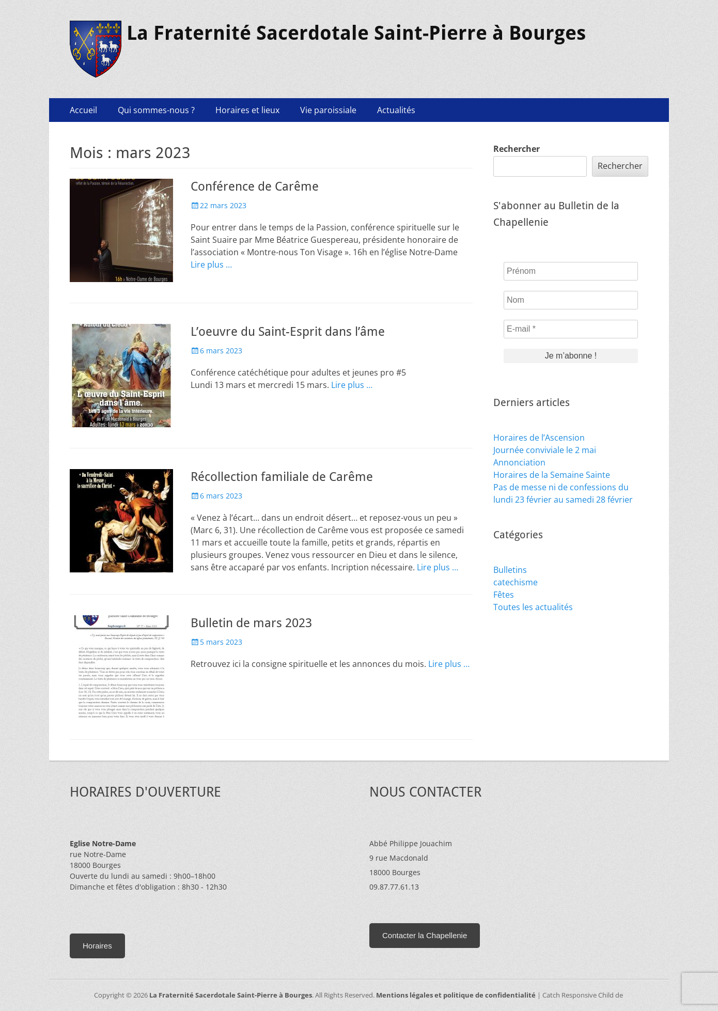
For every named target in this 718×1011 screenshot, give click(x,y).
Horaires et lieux (247, 110)
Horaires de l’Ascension (539, 437)
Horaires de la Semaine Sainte (551, 474)
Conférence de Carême (255, 186)
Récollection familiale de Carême (282, 477)
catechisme (515, 582)
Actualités (396, 110)
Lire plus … (211, 264)
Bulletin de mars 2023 (251, 623)
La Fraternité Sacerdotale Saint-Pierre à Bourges (356, 33)
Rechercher (516, 148)
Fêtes (503, 594)
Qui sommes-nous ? (156, 110)
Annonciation (519, 462)
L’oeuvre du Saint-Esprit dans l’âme (288, 331)
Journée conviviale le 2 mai (544, 450)
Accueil (83, 110)
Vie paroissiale (328, 110)
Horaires (97, 945)
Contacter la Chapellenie (424, 935)
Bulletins (510, 570)
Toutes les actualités (533, 607)
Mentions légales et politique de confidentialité (456, 995)
